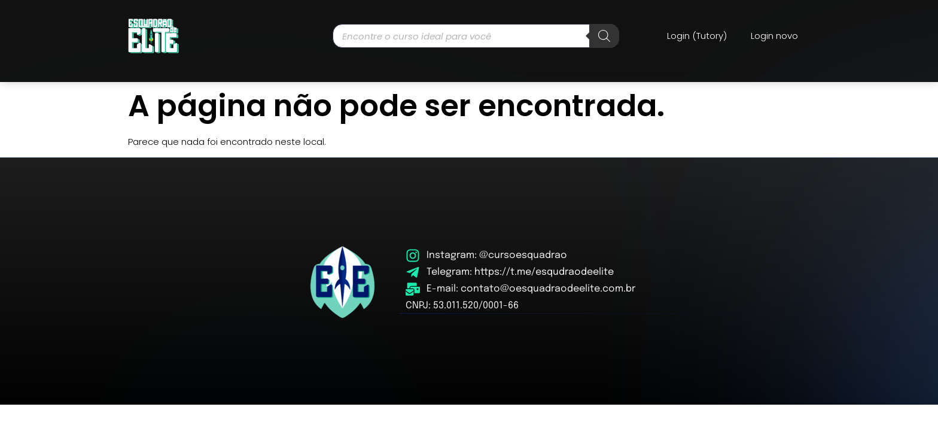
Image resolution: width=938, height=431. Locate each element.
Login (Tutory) (697, 35)
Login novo (774, 35)
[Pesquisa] (604, 36)
